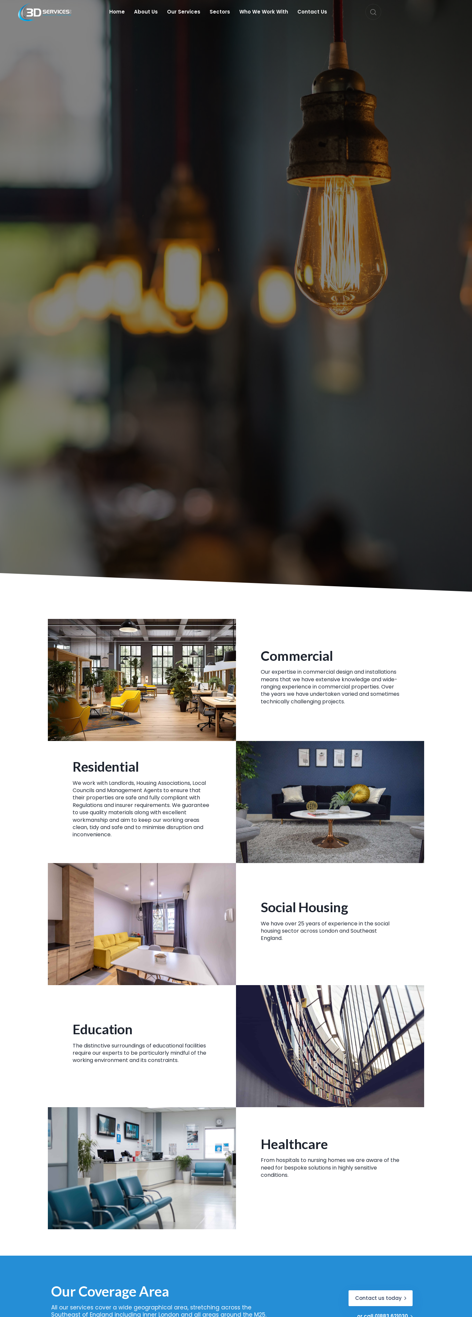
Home (117, 11)
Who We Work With (263, 11)
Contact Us (312, 11)
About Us (146, 11)
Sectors (220, 11)
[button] (373, 12)
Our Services (183, 11)
